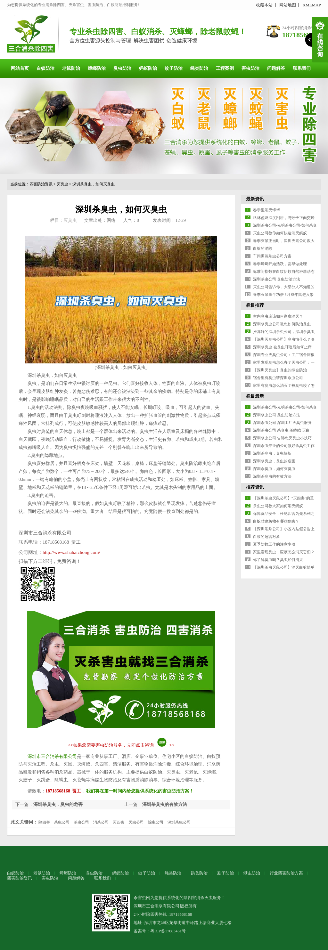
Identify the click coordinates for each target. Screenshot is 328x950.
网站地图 (287, 5)
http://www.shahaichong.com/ (71, 552)
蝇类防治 (199, 68)
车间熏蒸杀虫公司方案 (272, 256)
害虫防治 (250, 68)
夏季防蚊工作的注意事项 (274, 544)
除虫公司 (155, 822)
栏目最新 (255, 396)
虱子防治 (225, 873)
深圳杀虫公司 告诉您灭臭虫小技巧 (282, 438)
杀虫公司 (62, 822)
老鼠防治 (71, 68)
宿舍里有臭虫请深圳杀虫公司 (278, 378)
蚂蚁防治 (148, 68)
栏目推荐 (255, 305)
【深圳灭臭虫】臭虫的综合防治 (280, 370)
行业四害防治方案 (286, 873)
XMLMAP (312, 5)
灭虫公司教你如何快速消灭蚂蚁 (280, 233)
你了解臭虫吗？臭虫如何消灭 (278, 559)
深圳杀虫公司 (179, 822)
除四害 (44, 822)
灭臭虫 (62, 184)
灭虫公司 (136, 822)
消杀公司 (101, 822)
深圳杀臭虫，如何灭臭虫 (93, 184)
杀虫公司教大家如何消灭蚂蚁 (278, 506)
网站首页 (20, 68)
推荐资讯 (255, 487)
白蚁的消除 (262, 248)
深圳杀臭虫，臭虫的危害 (58, 804)
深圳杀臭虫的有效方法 (164, 804)
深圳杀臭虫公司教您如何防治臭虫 (282, 324)
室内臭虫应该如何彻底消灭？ (278, 316)
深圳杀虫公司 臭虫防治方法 (276, 279)
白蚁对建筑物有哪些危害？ (276, 521)
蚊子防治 (174, 68)
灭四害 (118, 822)
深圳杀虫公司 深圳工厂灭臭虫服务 (282, 422)
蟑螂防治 (97, 68)
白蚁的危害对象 (266, 536)
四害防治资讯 (41, 184)
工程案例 (225, 68)
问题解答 (276, 68)
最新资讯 (255, 199)
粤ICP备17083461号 (168, 931)
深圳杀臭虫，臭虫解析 (272, 453)
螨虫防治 (251, 873)
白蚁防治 (45, 68)
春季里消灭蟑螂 (266, 210)
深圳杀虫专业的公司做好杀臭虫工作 (284, 445)
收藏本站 (264, 5)
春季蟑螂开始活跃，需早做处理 (280, 264)
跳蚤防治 (199, 873)
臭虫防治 (122, 68)
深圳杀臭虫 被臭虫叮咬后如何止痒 (282, 347)
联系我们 (302, 68)
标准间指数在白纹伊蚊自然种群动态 (284, 271)
